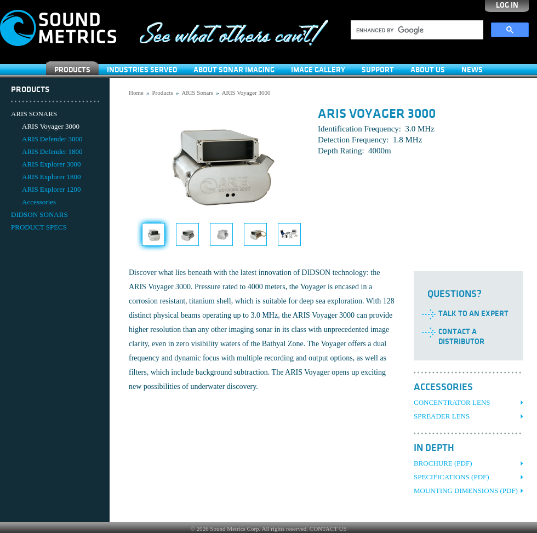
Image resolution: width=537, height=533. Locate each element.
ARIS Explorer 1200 (51, 189)
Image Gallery (318, 69)
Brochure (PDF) (443, 463)
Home (136, 92)
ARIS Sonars (197, 92)
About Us (427, 69)
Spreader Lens (442, 416)
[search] (416, 30)
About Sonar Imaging (234, 69)
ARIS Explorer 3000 (51, 164)
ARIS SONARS (34, 114)
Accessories (39, 202)
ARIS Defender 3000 (52, 139)
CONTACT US (328, 528)
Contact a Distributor (461, 336)
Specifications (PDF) (451, 477)
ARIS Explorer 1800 (51, 177)
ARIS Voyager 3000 (50, 126)
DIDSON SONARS (39, 214)
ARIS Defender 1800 (52, 151)
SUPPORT (378, 69)
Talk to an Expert (473, 313)
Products (72, 69)
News (472, 69)
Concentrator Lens (452, 402)
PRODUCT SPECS (39, 227)
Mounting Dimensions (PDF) (466, 490)
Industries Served (142, 69)
